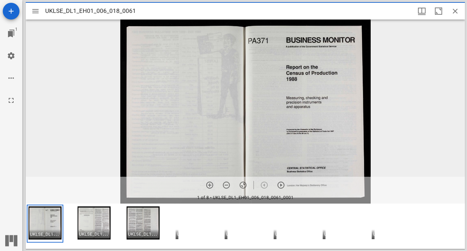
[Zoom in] (209, 185)
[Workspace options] (11, 78)
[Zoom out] (226, 185)
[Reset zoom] (243, 185)
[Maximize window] (438, 11)
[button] (45, 223)
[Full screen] (11, 100)
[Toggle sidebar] (35, 11)
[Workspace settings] (11, 55)
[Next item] (281, 185)
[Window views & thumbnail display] (421, 11)
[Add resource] (11, 11)
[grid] (245, 226)
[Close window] (455, 11)
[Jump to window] (11, 33)
